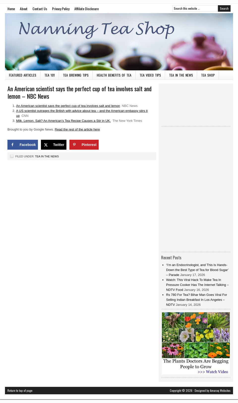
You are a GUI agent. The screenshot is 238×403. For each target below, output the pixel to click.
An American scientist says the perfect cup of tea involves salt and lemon (68, 106)
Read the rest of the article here (77, 129)
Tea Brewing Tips (76, 75)
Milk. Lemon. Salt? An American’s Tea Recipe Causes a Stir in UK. (63, 121)
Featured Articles (22, 75)
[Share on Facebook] (22, 145)
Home (11, 8)
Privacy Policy (60, 8)
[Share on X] (53, 145)
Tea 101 (49, 75)
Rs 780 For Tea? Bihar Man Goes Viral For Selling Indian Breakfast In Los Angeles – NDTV (196, 300)
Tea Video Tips (150, 75)
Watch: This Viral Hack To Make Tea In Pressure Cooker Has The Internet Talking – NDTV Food (197, 285)
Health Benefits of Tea (114, 75)
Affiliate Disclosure (86, 8)
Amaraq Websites (220, 390)
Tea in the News (181, 75)
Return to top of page (19, 390)
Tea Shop (208, 75)
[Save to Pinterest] (84, 145)
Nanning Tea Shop (119, 41)
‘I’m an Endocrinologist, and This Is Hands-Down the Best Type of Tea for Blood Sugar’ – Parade (197, 270)
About (24, 8)
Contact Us (39, 8)
